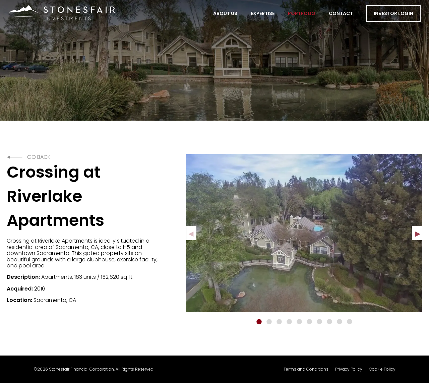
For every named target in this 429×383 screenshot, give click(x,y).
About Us (225, 13)
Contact (341, 13)
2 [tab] (269, 322)
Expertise (262, 13)
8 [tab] (329, 322)
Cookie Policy (382, 369)
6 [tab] (309, 322)
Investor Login (393, 13)
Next (417, 233)
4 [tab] (289, 322)
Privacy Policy (348, 369)
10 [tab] (349, 322)
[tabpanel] (304, 233)
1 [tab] (259, 322)
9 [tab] (339, 322)
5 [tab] (299, 322)
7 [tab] (319, 322)
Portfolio (301, 13)
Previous (191, 233)
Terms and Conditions (306, 369)
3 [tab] (279, 322)
